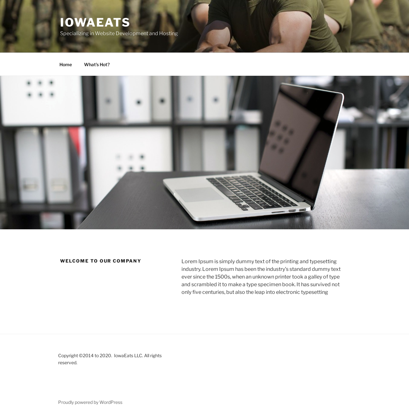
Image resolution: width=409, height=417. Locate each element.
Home (65, 64)
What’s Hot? (97, 64)
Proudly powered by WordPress (90, 402)
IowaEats (95, 22)
